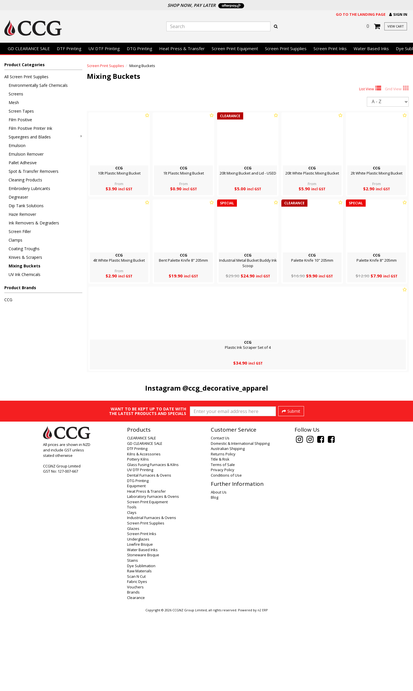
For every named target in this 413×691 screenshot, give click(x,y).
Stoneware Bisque (143, 631)
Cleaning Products (25, 180)
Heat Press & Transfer (182, 48)
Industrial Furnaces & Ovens (151, 594)
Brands (133, 669)
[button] (398, 14)
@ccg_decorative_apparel (225, 388)
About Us (219, 568)
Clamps (15, 240)
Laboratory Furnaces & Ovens (153, 573)
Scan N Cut (136, 653)
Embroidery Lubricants (29, 188)
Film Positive (20, 119)
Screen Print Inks (330, 48)
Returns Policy (223, 530)
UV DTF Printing (104, 48)
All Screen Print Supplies (26, 76)
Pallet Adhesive (23, 162)
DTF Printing (69, 48)
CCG (8, 299)
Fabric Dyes (137, 658)
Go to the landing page (360, 14)
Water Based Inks (371, 48)
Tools (132, 583)
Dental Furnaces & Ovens (149, 552)
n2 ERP (263, 687)
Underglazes (138, 615)
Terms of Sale (223, 541)
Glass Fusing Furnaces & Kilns (153, 541)
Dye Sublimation (141, 642)
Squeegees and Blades (45, 137)
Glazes (133, 605)
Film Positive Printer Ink (30, 128)
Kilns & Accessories (144, 530)
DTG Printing (139, 48)
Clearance (136, 674)
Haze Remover (22, 214)
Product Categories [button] (24, 64)
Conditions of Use (226, 552)
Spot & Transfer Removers (34, 171)
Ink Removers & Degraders (34, 223)
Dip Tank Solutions (26, 205)
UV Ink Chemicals (24, 274)
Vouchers (135, 663)
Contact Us (220, 514)
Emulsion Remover (26, 154)
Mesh (14, 102)
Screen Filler (20, 231)
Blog (214, 574)
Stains (132, 637)
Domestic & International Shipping (240, 520)
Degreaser (18, 197)
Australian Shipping (228, 525)
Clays (132, 589)
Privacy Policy (222, 546)
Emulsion (17, 145)
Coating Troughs (24, 248)
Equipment (136, 562)
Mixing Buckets (24, 266)
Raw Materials (139, 647)
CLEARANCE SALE (141, 514)
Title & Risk (220, 536)
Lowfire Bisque (140, 621)
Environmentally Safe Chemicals (38, 85)
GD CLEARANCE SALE (29, 48)
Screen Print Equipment (235, 48)
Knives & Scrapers (25, 257)
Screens (16, 94)
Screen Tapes (21, 111)
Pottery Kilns (138, 536)
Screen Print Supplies (286, 48)
